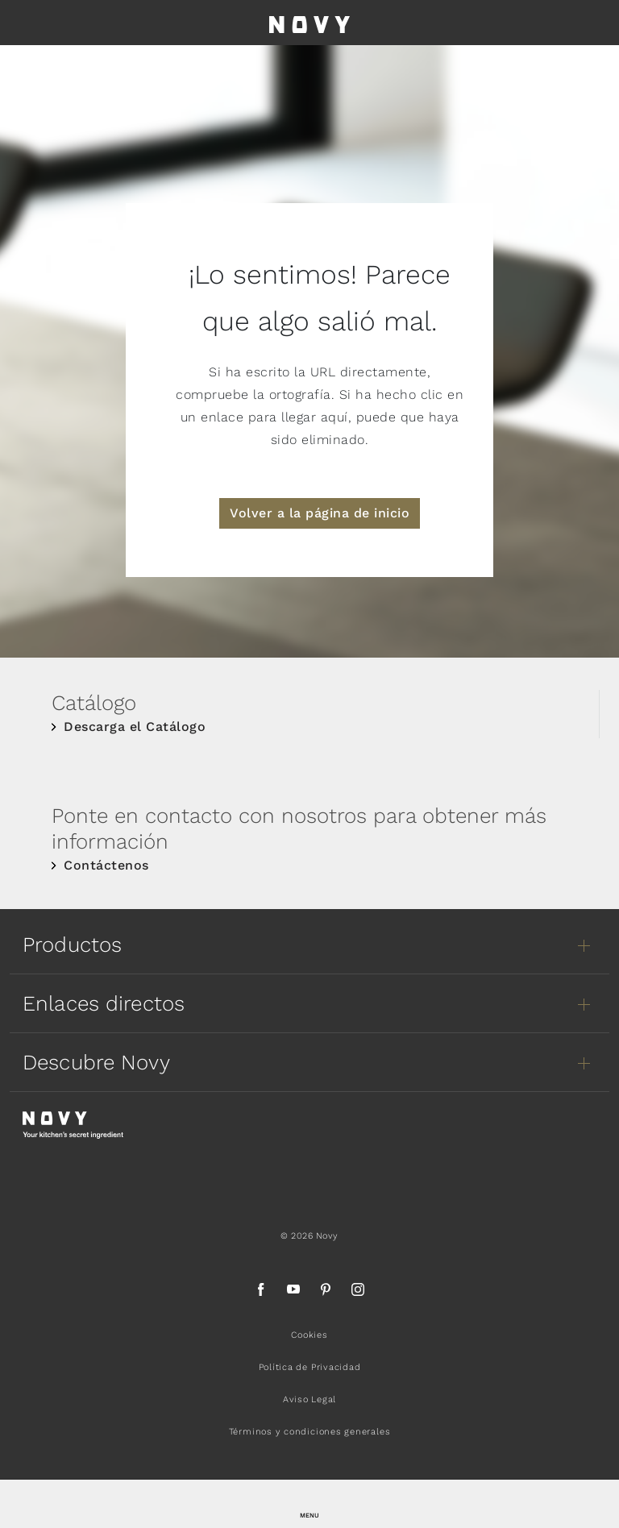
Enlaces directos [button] (104, 1003)
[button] (309, 1504)
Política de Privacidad (310, 1367)
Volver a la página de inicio (319, 513)
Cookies (309, 1335)
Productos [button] (72, 944)
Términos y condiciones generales (310, 1431)
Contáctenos (106, 865)
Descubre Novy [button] (96, 1062)
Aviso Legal (309, 1399)
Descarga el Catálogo (135, 726)
